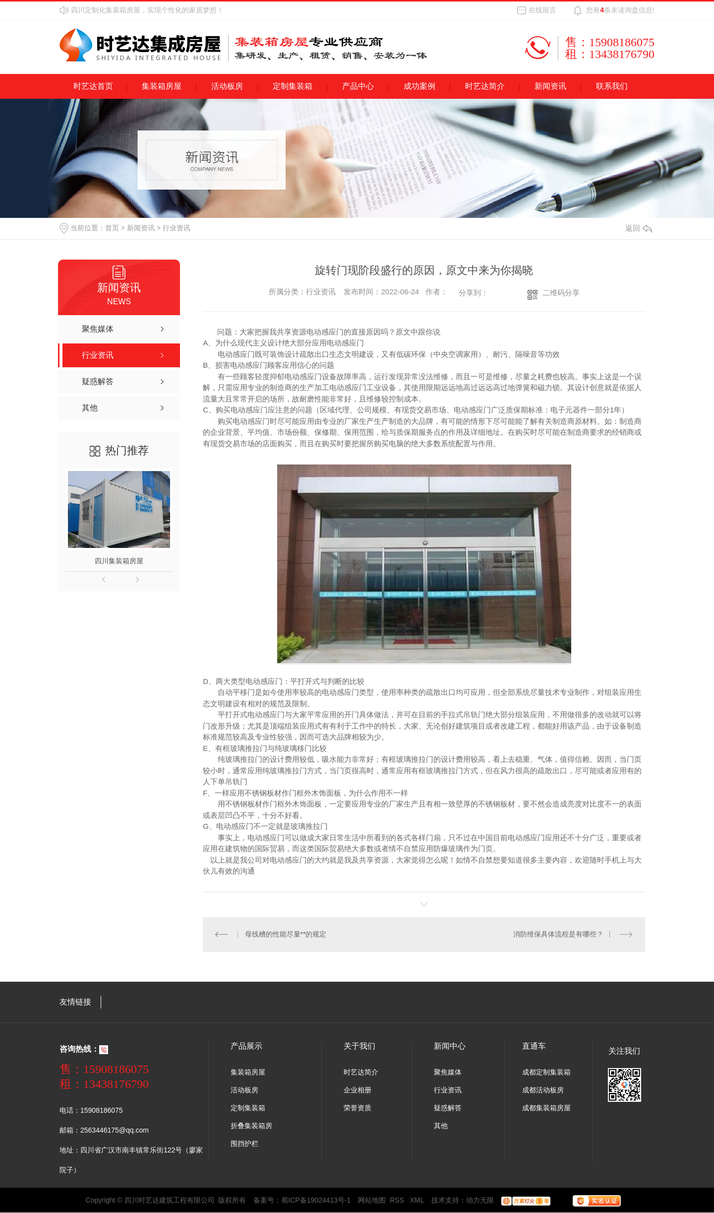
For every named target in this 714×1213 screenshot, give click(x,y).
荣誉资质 (357, 1108)
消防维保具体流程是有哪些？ (558, 935)
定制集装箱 (292, 86)
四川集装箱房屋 (119, 561)
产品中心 (358, 86)
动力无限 (480, 1201)
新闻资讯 (550, 86)
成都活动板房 (543, 1090)
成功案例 (419, 86)
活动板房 (227, 86)
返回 (638, 228)
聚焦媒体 (448, 1073)
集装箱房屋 (161, 86)
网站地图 (372, 1201)
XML (417, 1201)
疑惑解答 (448, 1108)
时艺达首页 (93, 86)
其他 (441, 1126)
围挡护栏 (244, 1144)
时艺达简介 (485, 86)
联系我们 (612, 86)
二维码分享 (561, 292)
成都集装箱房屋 (546, 1108)
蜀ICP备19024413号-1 (316, 1201)
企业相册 (357, 1090)
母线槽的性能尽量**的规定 (286, 935)
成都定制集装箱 (546, 1073)
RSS (398, 1201)
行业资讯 (176, 228)
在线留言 (542, 10)
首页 (112, 228)
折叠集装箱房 (251, 1126)
